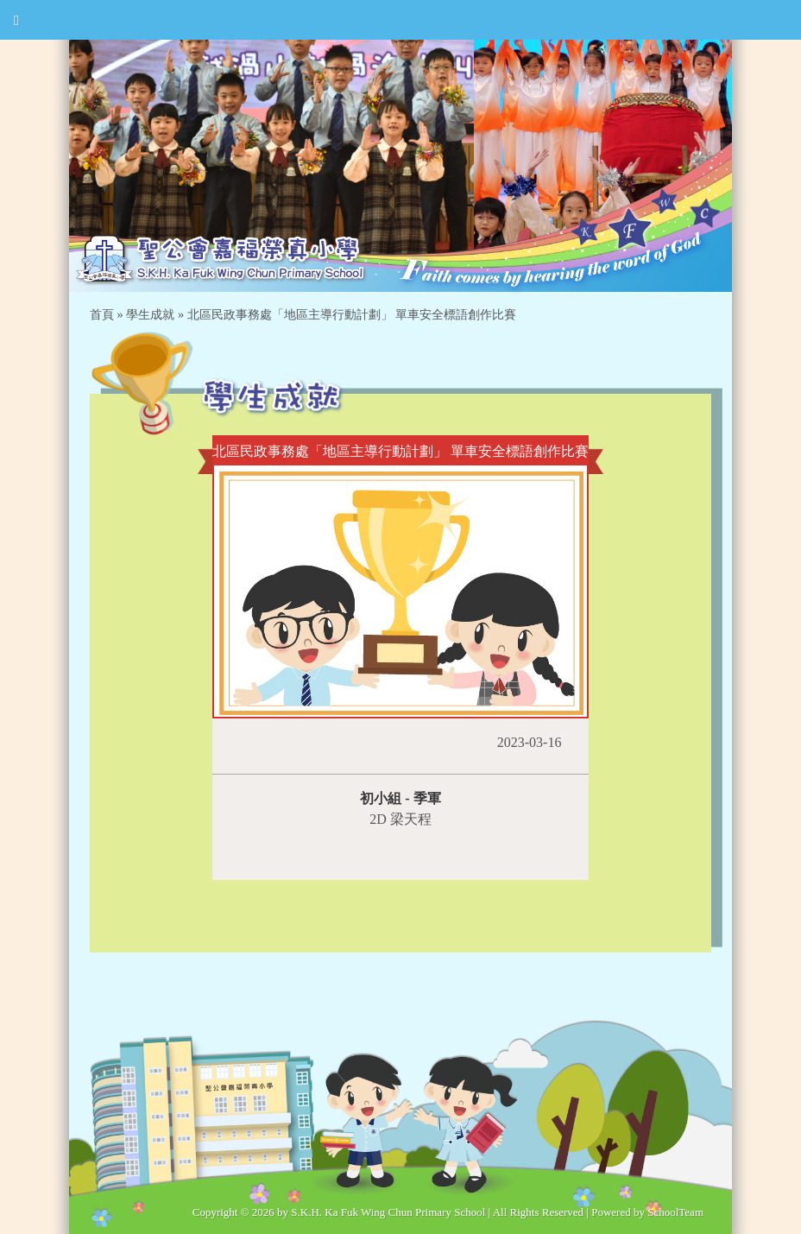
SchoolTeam (675, 1212)
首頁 (102, 314)
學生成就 (150, 314)
